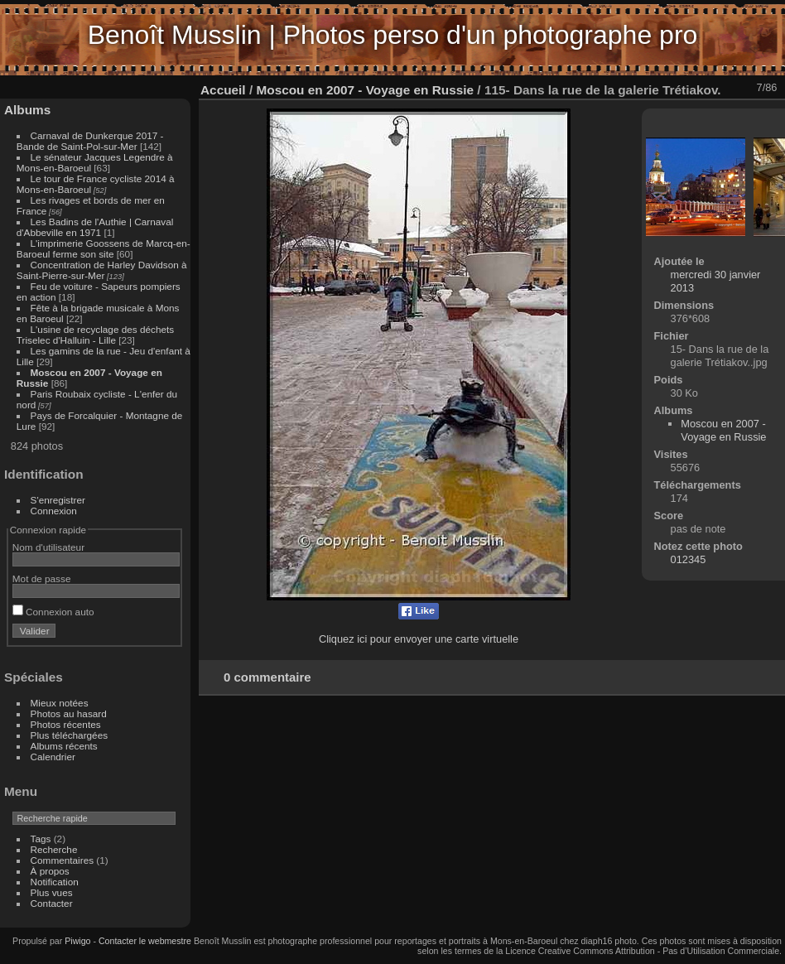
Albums (27, 110)
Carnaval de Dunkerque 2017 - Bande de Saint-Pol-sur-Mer (90, 141)
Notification (55, 881)
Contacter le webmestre (145, 941)
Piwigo (77, 941)
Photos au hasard (69, 713)
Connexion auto (53, 611)
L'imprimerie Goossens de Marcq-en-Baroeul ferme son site (103, 248)
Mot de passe (41, 578)
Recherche (54, 849)
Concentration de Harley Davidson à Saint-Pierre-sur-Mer (102, 270)
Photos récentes (66, 724)
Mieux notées (60, 702)
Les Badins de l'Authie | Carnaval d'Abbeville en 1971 (95, 227)
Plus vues (52, 892)
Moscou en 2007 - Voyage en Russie (365, 90)
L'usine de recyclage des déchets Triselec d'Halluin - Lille (95, 334)
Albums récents (64, 745)
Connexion (54, 510)
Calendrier (53, 756)
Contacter (52, 903)
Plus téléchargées (69, 735)
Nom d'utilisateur (48, 547)
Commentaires (62, 860)
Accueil (223, 90)
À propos (50, 870)
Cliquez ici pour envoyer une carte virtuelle (418, 639)
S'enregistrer (58, 499)
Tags (41, 838)
